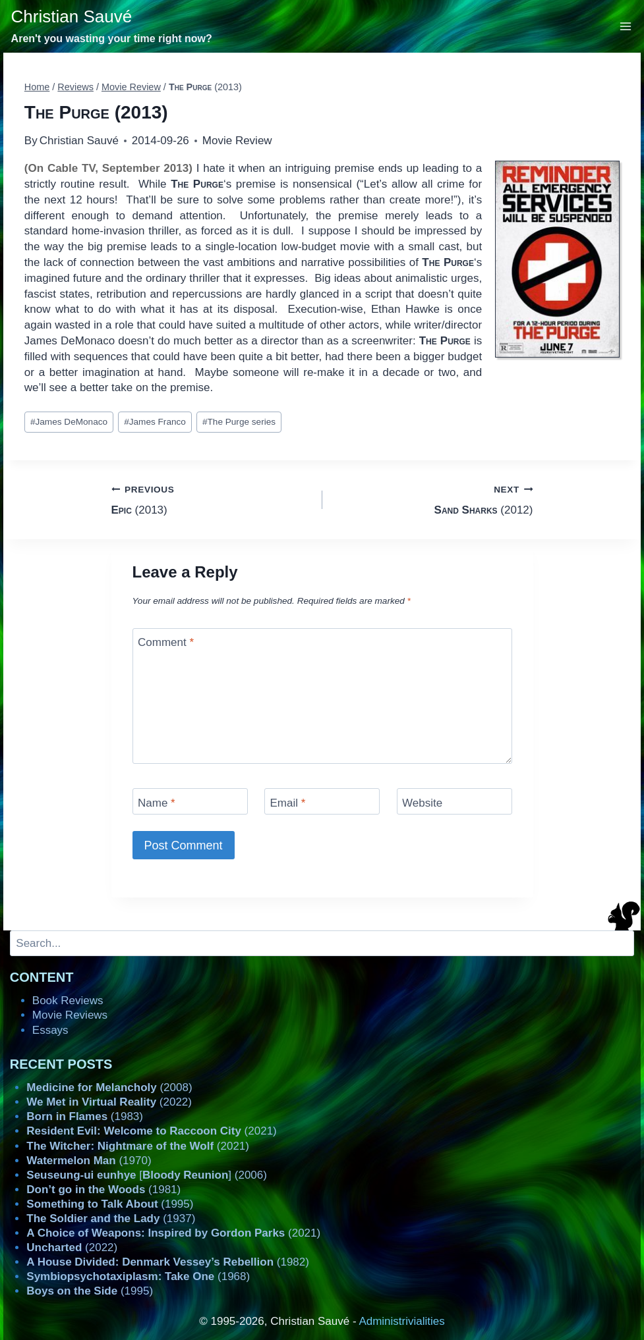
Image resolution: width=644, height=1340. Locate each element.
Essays (50, 1030)
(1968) (138, 1276)
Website (422, 802)
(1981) (103, 1189)
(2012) (433, 498)
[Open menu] (626, 26)
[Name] (190, 801)
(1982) (167, 1262)
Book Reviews (67, 1000)
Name (156, 802)
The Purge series (239, 422)
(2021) (151, 1131)
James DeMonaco (68, 422)
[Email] (322, 801)
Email (288, 802)
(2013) (211, 498)
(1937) (110, 1218)
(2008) (109, 1087)
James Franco (155, 422)
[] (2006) (146, 1175)
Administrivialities (401, 1321)
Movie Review (237, 140)
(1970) (88, 1160)
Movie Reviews (69, 1015)
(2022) (109, 1102)
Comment (166, 642)
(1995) (109, 1204)
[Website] (454, 801)
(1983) (84, 1116)
